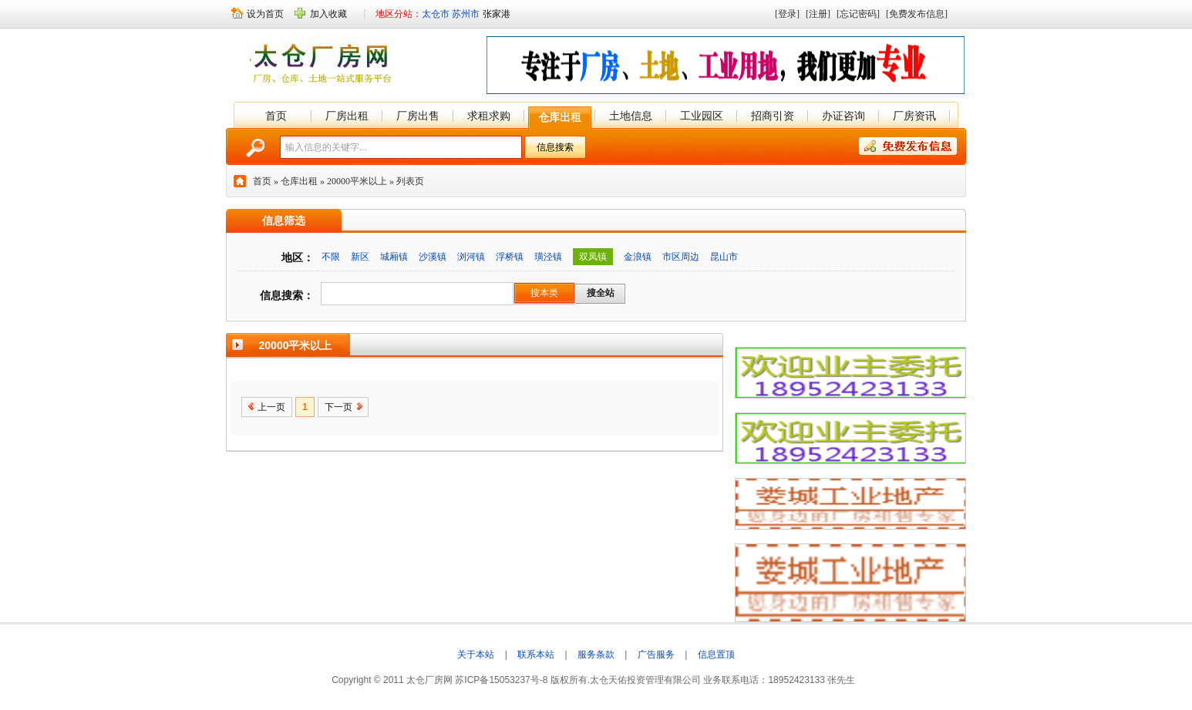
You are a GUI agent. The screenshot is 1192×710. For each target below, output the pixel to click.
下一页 (338, 407)
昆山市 (724, 256)
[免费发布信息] (917, 13)
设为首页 (265, 13)
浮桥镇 (510, 256)
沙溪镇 (432, 256)
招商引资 (772, 115)
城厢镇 (394, 256)
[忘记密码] (858, 13)
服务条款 (596, 654)
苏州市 (466, 13)
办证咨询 (843, 115)
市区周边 (680, 256)
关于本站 (475, 654)
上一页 (271, 407)
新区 (360, 256)
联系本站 (535, 654)
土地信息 (630, 115)
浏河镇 (471, 256)
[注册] (818, 13)
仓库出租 (559, 117)
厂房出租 (347, 115)
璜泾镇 (548, 256)
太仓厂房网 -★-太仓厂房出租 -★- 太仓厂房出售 (324, 63)
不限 (331, 256)
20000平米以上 (357, 181)
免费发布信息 (908, 146)
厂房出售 (417, 115)
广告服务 (656, 654)
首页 (276, 115)
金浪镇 (638, 256)
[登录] (787, 13)
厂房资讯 (914, 115)
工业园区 (701, 115)
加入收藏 (328, 13)
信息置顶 (716, 654)
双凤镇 (593, 256)
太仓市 (436, 13)
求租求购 (488, 115)
